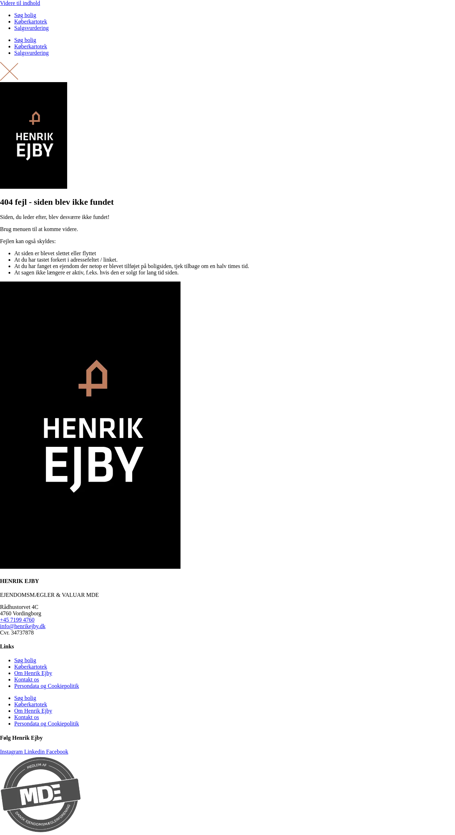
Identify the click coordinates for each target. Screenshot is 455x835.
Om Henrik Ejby (33, 673)
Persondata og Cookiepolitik (46, 686)
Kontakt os (26, 679)
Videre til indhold (20, 3)
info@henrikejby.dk (23, 626)
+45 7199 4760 (17, 620)
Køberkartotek (30, 21)
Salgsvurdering (31, 28)
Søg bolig (25, 15)
